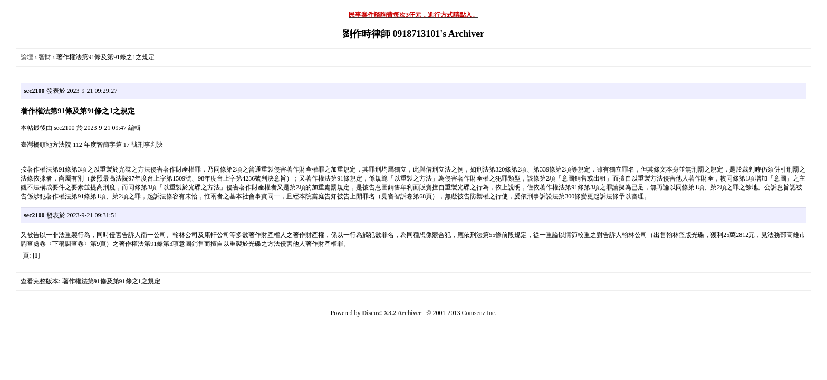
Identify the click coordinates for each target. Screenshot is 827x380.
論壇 (27, 57)
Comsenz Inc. (478, 313)
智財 (45, 57)
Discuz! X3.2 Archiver (392, 313)
